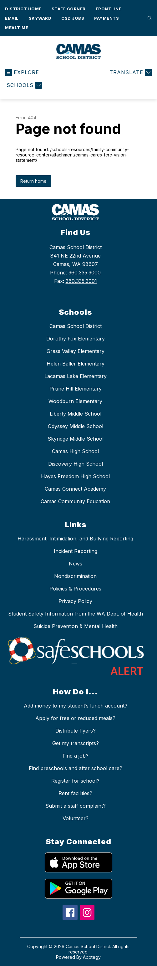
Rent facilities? (75, 793)
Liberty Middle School (75, 414)
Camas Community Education (75, 501)
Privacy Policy (75, 601)
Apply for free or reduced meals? (75, 718)
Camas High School (75, 451)
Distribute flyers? (75, 731)
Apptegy (92, 957)
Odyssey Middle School (75, 426)
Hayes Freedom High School (75, 476)
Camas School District (75, 326)
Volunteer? (76, 818)
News (75, 563)
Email (12, 18)
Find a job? (76, 756)
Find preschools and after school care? (75, 768)
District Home (23, 8)
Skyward (40, 18)
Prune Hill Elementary (75, 389)
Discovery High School (75, 464)
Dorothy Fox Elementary (75, 338)
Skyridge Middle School (76, 439)
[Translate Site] (130, 72)
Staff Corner (69, 8)
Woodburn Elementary (75, 401)
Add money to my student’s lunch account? (75, 706)
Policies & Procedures (75, 588)
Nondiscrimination (75, 576)
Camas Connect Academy (75, 489)
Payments (106, 18)
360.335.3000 (84, 272)
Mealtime (16, 27)
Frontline (109, 8)
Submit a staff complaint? (75, 806)
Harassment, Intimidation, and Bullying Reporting (75, 538)
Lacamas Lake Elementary (75, 376)
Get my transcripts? (75, 743)
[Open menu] (22, 72)
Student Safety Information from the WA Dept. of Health (75, 614)
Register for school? (75, 781)
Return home (33, 181)
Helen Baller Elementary (75, 363)
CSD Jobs (72, 18)
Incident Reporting (75, 551)
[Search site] (148, 18)
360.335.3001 (81, 281)
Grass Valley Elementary (75, 351)
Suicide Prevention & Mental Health (75, 626)
